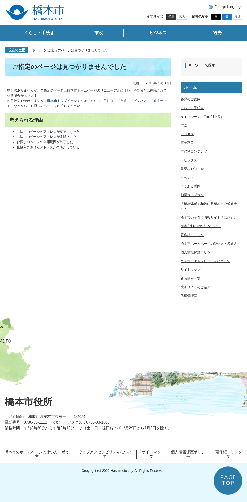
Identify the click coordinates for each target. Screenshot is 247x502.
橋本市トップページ (62, 101)
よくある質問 (190, 186)
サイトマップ (190, 269)
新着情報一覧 (190, 278)
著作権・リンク (192, 235)
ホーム (37, 50)
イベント (187, 177)
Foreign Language (228, 7)
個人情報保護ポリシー (197, 252)
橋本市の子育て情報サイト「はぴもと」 (210, 217)
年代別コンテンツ (193, 151)
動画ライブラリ (192, 195)
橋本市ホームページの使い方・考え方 (208, 244)
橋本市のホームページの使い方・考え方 (37, 454)
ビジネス (140, 101)
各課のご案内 (190, 99)
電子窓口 (187, 143)
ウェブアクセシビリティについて (205, 261)
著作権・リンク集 (228, 454)
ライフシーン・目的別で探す (202, 117)
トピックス (188, 160)
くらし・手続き (102, 101)
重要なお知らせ (192, 169)
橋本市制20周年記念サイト (200, 226)
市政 (123, 101)
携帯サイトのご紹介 (195, 287)
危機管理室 (188, 296)
